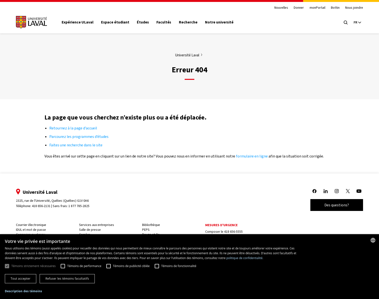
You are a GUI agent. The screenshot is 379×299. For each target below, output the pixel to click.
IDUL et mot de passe (31, 229)
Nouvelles (281, 8)
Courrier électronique (31, 225)
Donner (299, 8)
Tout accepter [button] (20, 279)
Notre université (219, 22)
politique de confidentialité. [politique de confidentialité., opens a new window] (244, 258)
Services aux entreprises (96, 225)
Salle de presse (90, 229)
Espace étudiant (115, 22)
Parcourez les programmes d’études (79, 136)
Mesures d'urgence (221, 225)
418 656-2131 (41, 206)
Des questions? (336, 205)
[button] (23, 291)
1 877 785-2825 (79, 206)
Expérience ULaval (78, 22)
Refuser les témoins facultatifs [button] (67, 279)
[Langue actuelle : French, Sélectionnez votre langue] (357, 22)
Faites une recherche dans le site (75, 145)
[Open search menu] (345, 22)
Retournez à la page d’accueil (73, 128)
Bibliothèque (151, 225)
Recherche (188, 22)
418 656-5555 (233, 231)
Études (143, 22)
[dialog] (189, 266)
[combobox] (373, 240)
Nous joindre (354, 8)
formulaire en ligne (252, 156)
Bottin (335, 8)
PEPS (146, 229)
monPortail (317, 8)
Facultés (163, 22)
